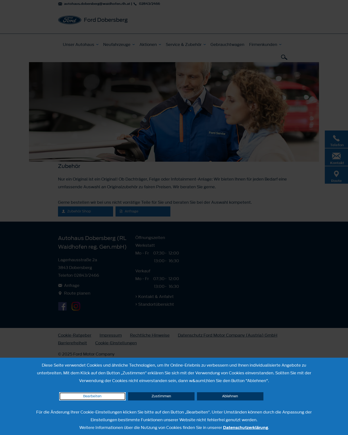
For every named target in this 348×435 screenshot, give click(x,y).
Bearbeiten (92, 396)
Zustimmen (161, 396)
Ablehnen (230, 396)
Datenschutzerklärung (245, 427)
